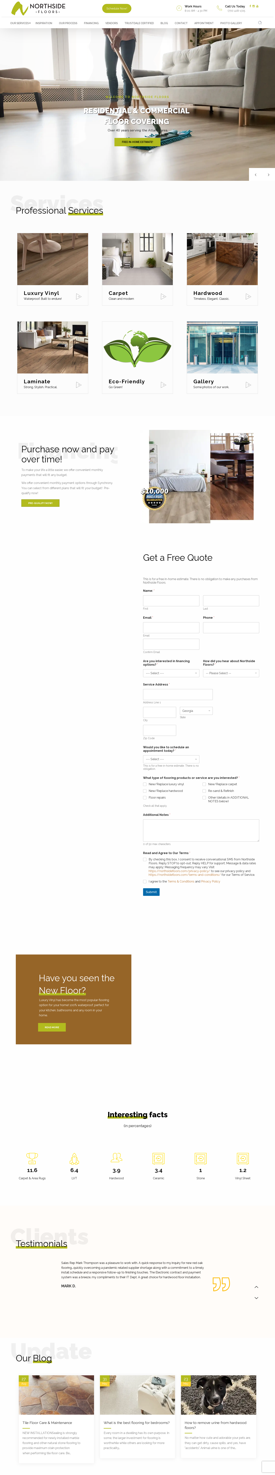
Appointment (204, 23)
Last (205, 608)
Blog (164, 23)
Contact (181, 23)
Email (146, 635)
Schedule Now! (116, 8)
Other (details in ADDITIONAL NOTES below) (228, 799)
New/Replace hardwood (166, 791)
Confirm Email (151, 652)
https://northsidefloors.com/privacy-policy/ (179, 871)
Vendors (111, 23)
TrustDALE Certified (139, 23)
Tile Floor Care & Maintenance (47, 1423)
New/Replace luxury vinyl (166, 784)
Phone (208, 617)
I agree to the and (184, 881)
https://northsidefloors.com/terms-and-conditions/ (185, 875)
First (145, 608)
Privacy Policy (210, 881)
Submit (151, 892)
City (145, 720)
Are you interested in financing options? (166, 662)
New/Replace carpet (222, 784)
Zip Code (149, 738)
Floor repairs (157, 797)
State (183, 717)
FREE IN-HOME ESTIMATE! (137, 142)
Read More (52, 1027)
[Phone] (231, 627)
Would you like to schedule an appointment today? (166, 749)
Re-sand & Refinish (221, 791)
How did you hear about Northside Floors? (229, 662)
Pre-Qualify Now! (40, 503)
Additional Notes (156, 815)
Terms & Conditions (181, 881)
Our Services (19, 23)
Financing (91, 23)
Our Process (68, 23)
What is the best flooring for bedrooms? (137, 1423)
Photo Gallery (231, 23)
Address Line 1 (152, 702)
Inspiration (43, 23)
